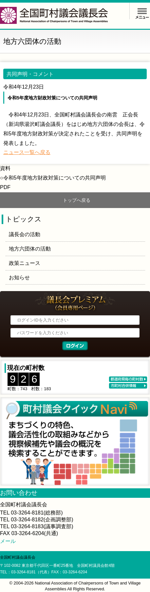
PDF (5, 187)
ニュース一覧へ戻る (26, 152)
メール (8, 541)
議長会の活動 (24, 234)
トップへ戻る (76, 200)
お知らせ (19, 277)
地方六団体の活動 (30, 249)
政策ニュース (24, 263)
